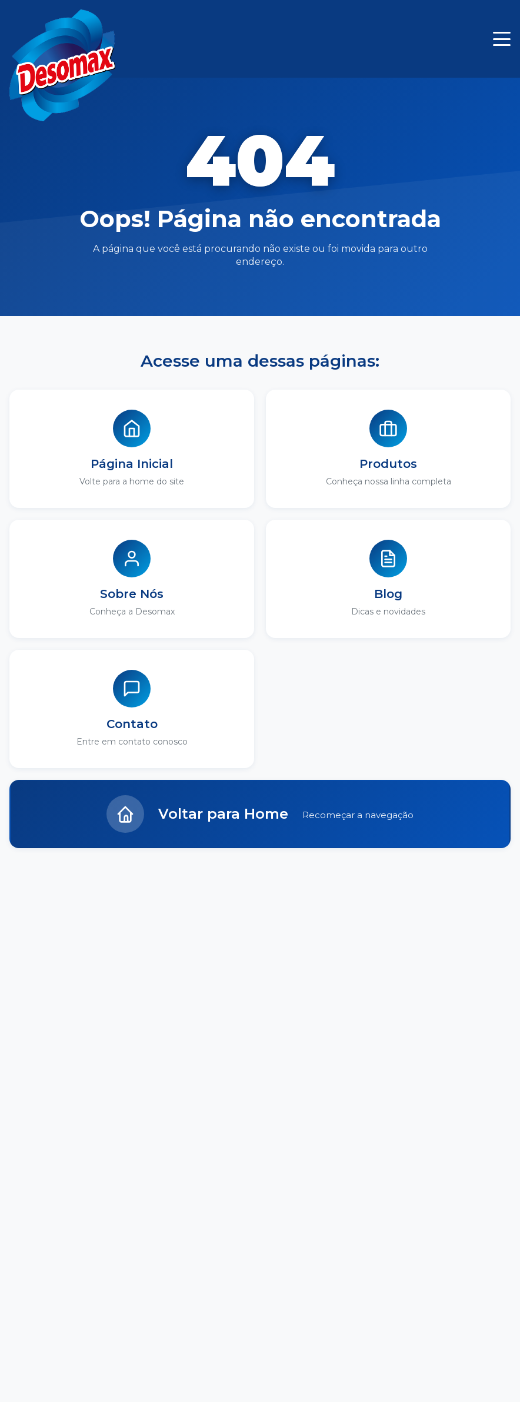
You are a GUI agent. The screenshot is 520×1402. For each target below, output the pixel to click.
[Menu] (502, 39)
